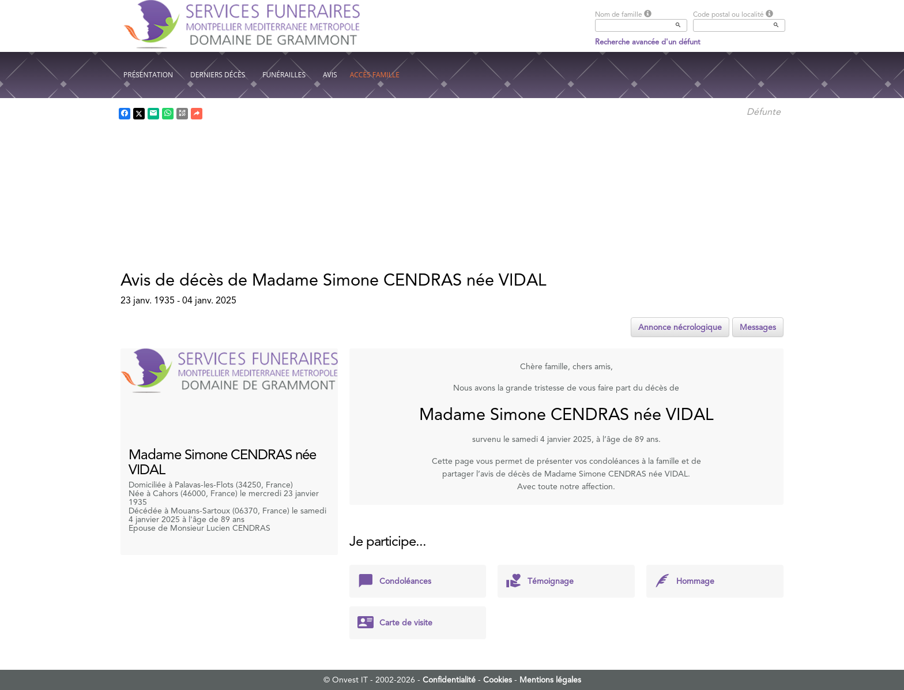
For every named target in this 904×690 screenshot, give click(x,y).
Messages (758, 327)
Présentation (148, 75)
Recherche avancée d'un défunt (647, 42)
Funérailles (284, 75)
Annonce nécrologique (680, 327)
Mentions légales (550, 679)
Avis (330, 75)
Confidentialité (449, 679)
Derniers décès (217, 75)
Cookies (497, 679)
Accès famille (375, 75)
